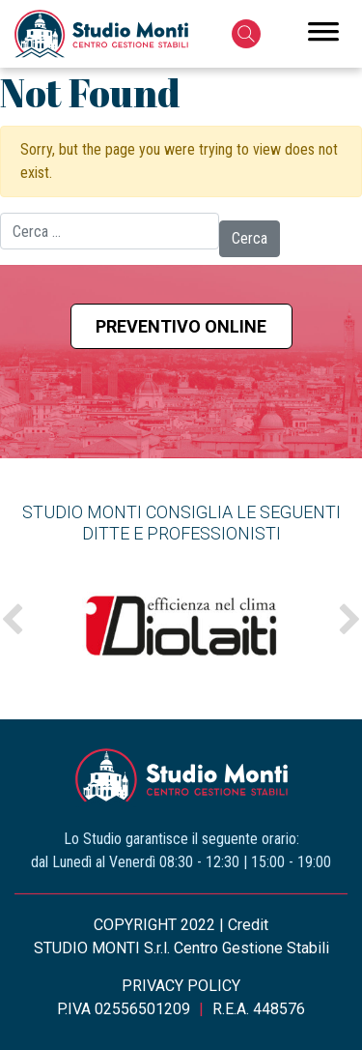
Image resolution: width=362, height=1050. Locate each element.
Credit (248, 925)
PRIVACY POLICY (181, 986)
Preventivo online (181, 326)
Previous (12, 620)
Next (350, 620)
